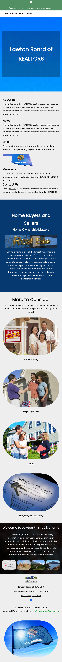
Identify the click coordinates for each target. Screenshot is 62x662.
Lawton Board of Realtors (17, 13)
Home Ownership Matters (31, 230)
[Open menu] (35, 13)
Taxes (31, 463)
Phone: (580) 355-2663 (31, 596)
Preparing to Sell (31, 411)
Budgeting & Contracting (31, 515)
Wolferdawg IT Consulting (47, 611)
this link (12, 188)
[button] (9, 565)
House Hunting (31, 359)
